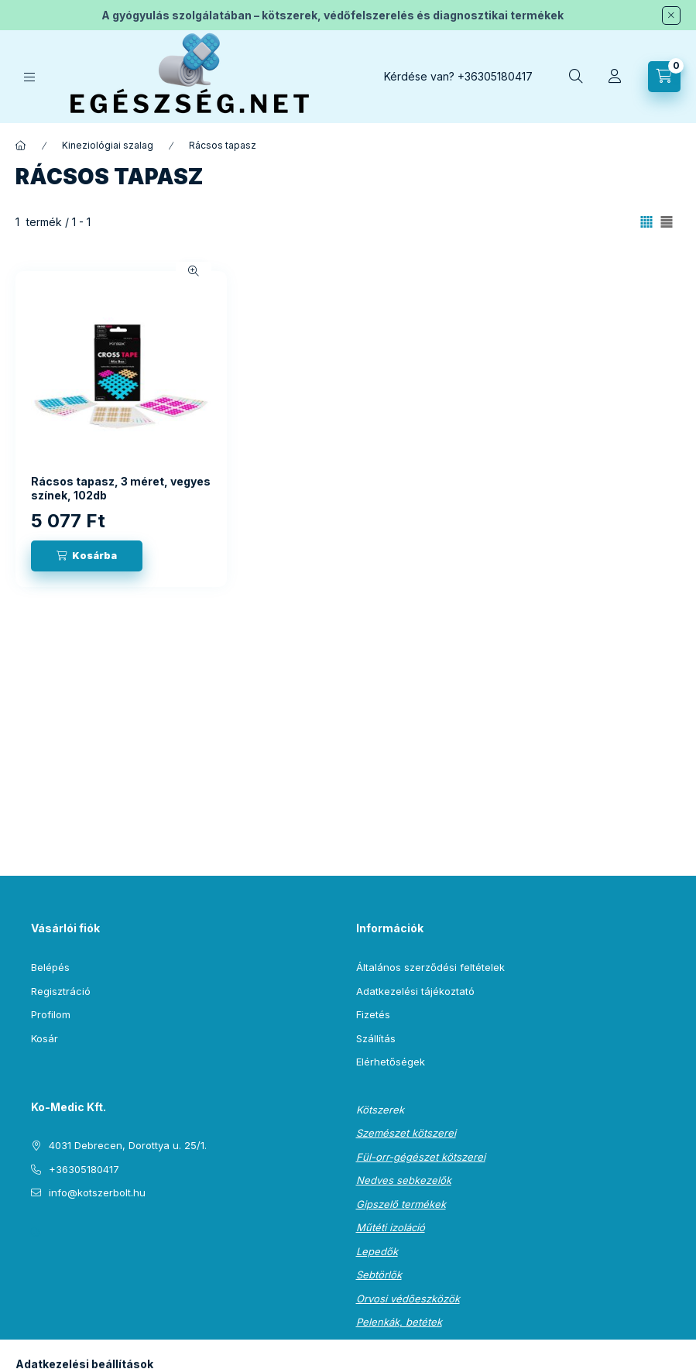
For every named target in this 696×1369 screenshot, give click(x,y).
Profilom (50, 1014)
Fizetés (373, 1014)
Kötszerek (380, 1109)
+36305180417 (495, 76)
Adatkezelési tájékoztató (415, 991)
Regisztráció (61, 991)
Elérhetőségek (390, 1061)
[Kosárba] (86, 555)
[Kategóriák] (29, 77)
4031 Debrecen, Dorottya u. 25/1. (128, 1145)
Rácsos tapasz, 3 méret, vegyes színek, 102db (121, 488)
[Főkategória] (20, 146)
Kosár (44, 1038)
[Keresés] (576, 76)
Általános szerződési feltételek (430, 967)
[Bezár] (671, 15)
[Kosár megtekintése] (664, 76)
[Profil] (614, 76)
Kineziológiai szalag (107, 145)
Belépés (50, 967)
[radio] (666, 222)
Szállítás (376, 1038)
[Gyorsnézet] (193, 271)
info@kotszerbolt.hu (97, 1192)
